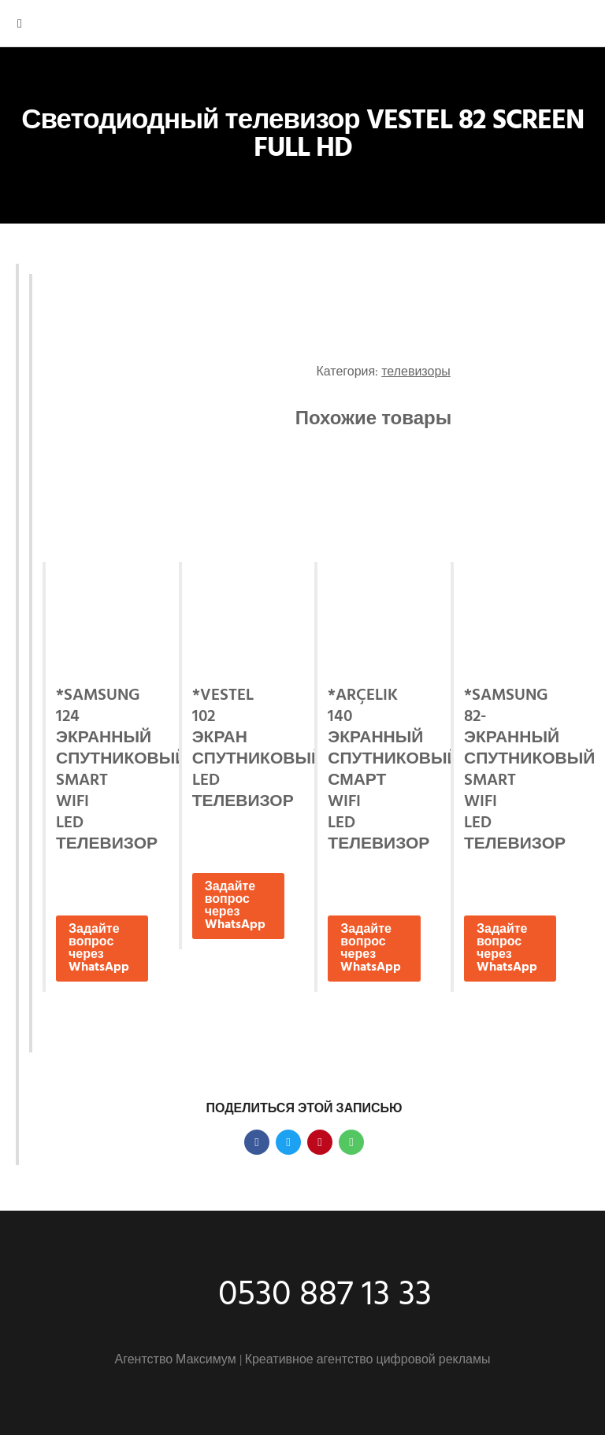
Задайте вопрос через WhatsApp (99, 948)
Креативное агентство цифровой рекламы (368, 1360)
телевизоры (416, 372)
